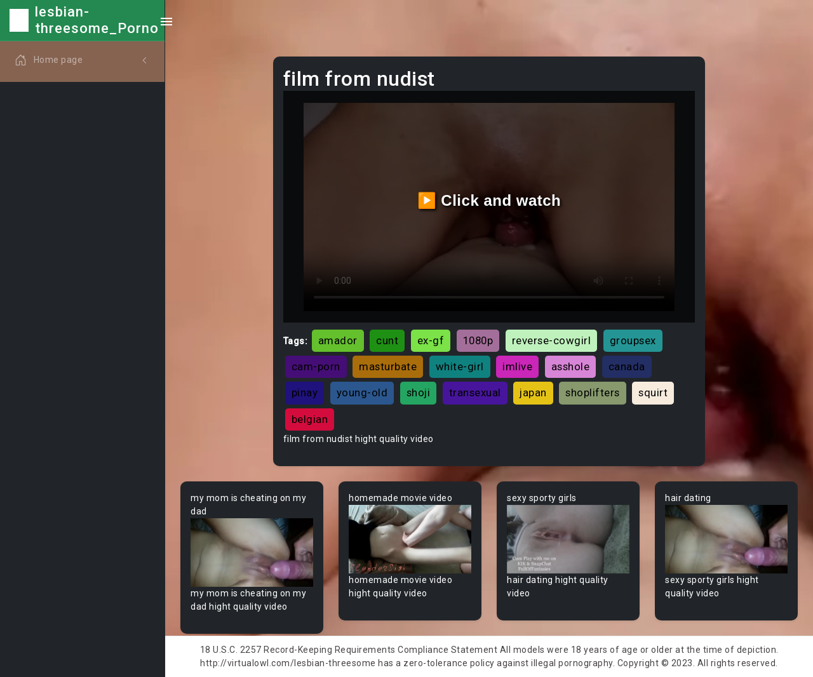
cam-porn (316, 366)
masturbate (388, 366)
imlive (517, 366)
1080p (478, 340)
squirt (653, 392)
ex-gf (431, 340)
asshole (570, 366)
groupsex (633, 340)
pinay (305, 392)
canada (626, 366)
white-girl (460, 366)
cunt (387, 340)
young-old (362, 392)
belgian (310, 419)
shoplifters (592, 392)
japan (533, 392)
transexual (475, 392)
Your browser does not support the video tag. (252, 552)
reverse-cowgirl (551, 340)
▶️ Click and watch (489, 200)
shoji (418, 392)
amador (338, 340)
